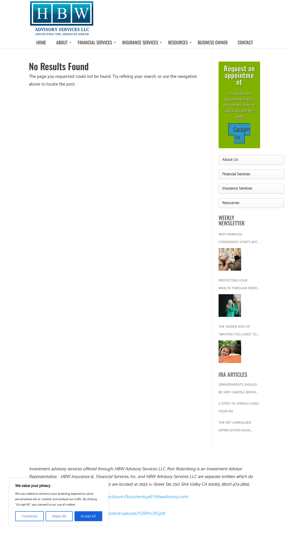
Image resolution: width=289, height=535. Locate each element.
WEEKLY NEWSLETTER (232, 220)
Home (41, 42)
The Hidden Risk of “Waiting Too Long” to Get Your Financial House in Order (238, 331)
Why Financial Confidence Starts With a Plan (239, 239)
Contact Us (241, 133)
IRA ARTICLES (233, 374)
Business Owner (213, 42)
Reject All (59, 516)
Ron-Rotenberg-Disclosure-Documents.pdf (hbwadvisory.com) (131, 497)
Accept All (88, 516)
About (62, 42)
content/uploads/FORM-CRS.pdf (135, 513)
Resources (178, 42)
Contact (245, 42)
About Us (230, 159)
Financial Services (95, 42)
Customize (29, 516)
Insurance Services (140, 42)
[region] (58, 502)
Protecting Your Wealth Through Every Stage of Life (238, 285)
